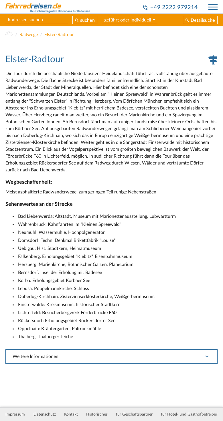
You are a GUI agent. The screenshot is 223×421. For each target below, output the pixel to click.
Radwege (28, 34)
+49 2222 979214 (174, 7)
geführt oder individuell (127, 20)
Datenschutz (44, 414)
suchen (87, 20)
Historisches (97, 414)
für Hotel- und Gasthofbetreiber (189, 414)
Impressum (15, 414)
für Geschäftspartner (134, 414)
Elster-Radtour (59, 34)
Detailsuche (203, 20)
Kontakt (71, 414)
